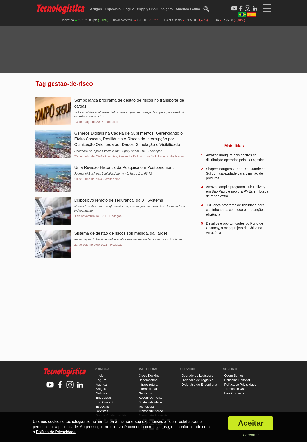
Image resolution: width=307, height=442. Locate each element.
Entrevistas (104, 397)
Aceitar (250, 423)
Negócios (145, 393)
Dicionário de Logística (197, 380)
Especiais (113, 9)
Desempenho (148, 380)
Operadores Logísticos (197, 375)
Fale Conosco (234, 393)
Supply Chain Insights (155, 9)
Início (100, 375)
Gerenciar (251, 435)
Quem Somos (233, 375)
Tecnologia (146, 406)
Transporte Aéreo (151, 411)
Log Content (104, 402)
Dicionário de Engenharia (199, 384)
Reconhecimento (151, 397)
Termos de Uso (234, 389)
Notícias (101, 393)
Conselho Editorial (237, 380)
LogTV (128, 9)
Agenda (101, 384)
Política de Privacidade (240, 384)
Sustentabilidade (150, 402)
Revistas (102, 411)
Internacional (148, 389)
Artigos (96, 9)
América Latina (187, 9)
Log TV (101, 380)
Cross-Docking (149, 375)
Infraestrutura (148, 384)
